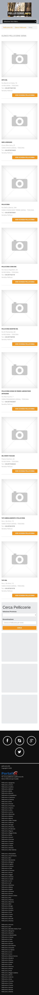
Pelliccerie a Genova (7, 877)
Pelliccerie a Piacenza (8, 827)
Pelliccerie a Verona (7, 989)
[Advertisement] (18, 647)
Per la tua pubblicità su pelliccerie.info (12, 777)
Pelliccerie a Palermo (8, 822)
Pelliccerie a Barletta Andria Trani (11, 929)
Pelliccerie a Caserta (7, 866)
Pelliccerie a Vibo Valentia (9, 850)
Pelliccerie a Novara (7, 960)
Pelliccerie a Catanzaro (8, 797)
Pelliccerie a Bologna (8, 862)
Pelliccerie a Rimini (7, 975)
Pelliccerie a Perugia (7, 825)
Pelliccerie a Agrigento (8, 783)
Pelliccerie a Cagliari (7, 864)
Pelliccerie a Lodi (6, 883)
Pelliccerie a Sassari (7, 837)
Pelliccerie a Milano (7, 887)
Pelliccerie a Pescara (8, 966)
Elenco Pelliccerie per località (10, 779)
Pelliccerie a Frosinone (8, 806)
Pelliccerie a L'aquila (7, 879)
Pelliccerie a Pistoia (7, 968)
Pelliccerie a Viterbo (7, 991)
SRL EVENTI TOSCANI (8, 456)
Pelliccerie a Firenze (7, 804)
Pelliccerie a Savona (7, 908)
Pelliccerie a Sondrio (7, 910)
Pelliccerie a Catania (7, 937)
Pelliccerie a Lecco (7, 952)
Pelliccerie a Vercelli (7, 918)
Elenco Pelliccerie (20, 27)
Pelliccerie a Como (7, 939)
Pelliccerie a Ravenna (8, 902)
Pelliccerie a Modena (8, 958)
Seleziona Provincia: (10, 611)
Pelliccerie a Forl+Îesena (9, 945)
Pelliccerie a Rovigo (7, 906)
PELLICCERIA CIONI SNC (9, 267)
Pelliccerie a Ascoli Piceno (9, 856)
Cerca (19, 628)
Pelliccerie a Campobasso (9, 795)
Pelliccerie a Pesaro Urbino (9, 895)
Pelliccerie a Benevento (8, 860)
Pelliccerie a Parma (7, 893)
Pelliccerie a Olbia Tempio (9, 820)
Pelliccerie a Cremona (8, 870)
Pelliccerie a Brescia (7, 793)
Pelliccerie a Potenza (8, 900)
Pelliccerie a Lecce (7, 881)
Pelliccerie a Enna (7, 801)
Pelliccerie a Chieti (7, 868)
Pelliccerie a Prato (7, 971)
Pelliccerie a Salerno (7, 977)
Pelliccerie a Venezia (7, 848)
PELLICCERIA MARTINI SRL (10, 329)
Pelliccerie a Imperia (7, 808)
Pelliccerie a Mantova (8, 885)
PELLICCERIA (6, 204)
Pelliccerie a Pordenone (8, 829)
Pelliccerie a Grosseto (8, 947)
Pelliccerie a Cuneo (7, 941)
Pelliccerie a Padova (7, 962)
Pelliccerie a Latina (7, 810)
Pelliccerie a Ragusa (7, 831)
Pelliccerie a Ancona (7, 924)
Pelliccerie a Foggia (7, 874)
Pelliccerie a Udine (7, 916)
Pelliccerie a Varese (7, 987)
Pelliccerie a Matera (7, 816)
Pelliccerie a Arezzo (7, 785)
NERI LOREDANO (7, 142)
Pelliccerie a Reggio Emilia (9, 833)
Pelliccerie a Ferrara (7, 943)
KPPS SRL (4, 80)
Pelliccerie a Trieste (7, 845)
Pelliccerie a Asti (6, 927)
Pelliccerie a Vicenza (7, 921)
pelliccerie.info (6, 766)
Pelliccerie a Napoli (7, 889)
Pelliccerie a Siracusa (8, 839)
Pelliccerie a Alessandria (9, 854)
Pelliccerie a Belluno (7, 789)
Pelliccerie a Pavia (7, 964)
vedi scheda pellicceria (24, 95)
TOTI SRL (4, 580)
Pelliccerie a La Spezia (8, 950)
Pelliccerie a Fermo (7, 872)
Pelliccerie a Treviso (7, 985)
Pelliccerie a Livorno (7, 812)
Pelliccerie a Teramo (7, 841)
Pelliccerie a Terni (7, 912)
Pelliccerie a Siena (7, 979)
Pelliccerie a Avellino (7, 787)
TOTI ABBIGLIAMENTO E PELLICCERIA (13, 518)
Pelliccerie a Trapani (7, 843)
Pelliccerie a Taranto (7, 981)
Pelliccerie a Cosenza (8, 799)
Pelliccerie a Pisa (6, 898)
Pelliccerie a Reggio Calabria (10, 973)
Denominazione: (8, 619)
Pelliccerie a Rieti (6, 904)
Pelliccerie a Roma (7, 835)
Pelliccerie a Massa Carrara (10, 956)
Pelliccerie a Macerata (8, 814)
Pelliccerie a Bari (6, 858)
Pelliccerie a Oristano (8, 891)
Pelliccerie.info (7, 27)
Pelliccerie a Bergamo (8, 931)
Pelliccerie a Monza (7, 818)
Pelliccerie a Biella (7, 791)
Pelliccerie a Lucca (7, 954)
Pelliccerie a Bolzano (8, 933)
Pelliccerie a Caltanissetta (9, 935)
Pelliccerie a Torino (7, 983)
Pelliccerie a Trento (7, 914)
